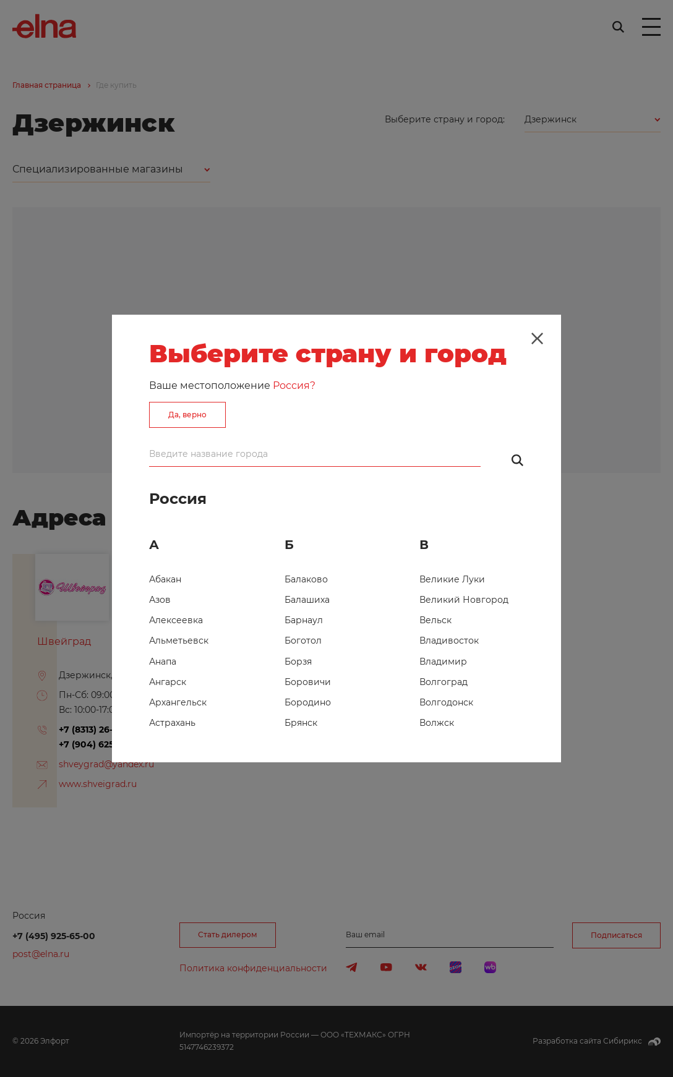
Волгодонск (446, 702)
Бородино (308, 702)
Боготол (303, 640)
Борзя (298, 661)
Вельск (435, 620)
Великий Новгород (463, 599)
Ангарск (167, 681)
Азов (160, 599)
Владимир (443, 661)
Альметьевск (178, 640)
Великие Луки (452, 579)
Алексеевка (176, 620)
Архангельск (178, 702)
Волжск (436, 722)
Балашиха (307, 599)
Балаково (306, 579)
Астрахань (172, 722)
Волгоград (443, 681)
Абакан (165, 579)
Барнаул (304, 620)
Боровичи (308, 681)
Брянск (301, 722)
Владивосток (449, 640)
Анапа (162, 661)
